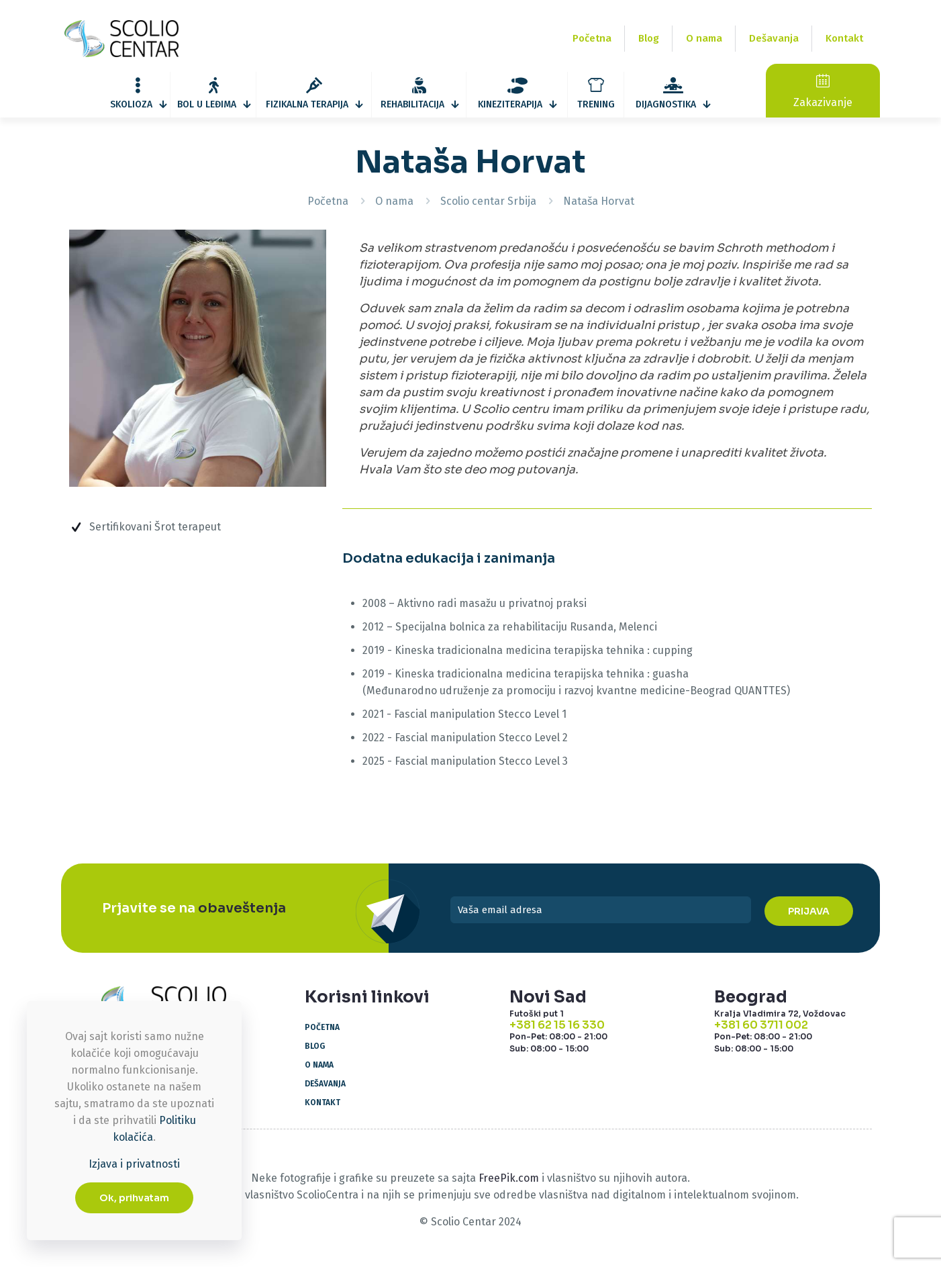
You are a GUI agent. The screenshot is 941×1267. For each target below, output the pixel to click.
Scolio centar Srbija (488, 201)
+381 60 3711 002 (761, 1025)
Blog (315, 1046)
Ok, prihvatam (134, 1198)
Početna (327, 201)
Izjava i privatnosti (134, 1164)
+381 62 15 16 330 (557, 1025)
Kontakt (322, 1102)
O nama (394, 201)
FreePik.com (509, 1178)
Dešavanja (325, 1083)
